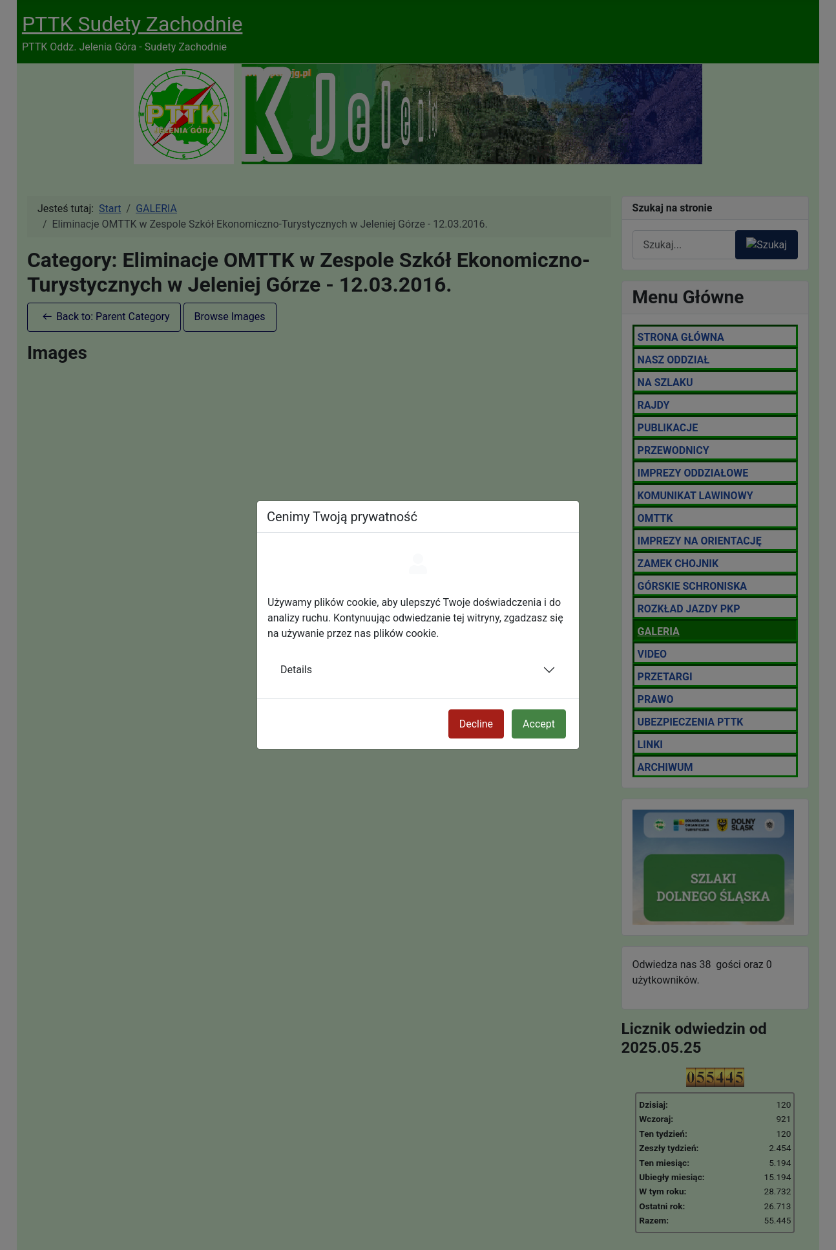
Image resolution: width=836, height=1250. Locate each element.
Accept (539, 724)
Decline (476, 724)
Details (296, 669)
